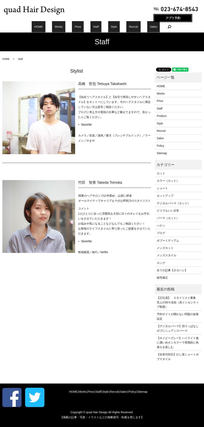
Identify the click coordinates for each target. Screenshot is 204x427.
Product (161, 115)
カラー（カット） (168, 180)
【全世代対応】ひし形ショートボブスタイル (178, 356)
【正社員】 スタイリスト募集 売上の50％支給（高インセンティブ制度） (178, 302)
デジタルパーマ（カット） (173, 203)
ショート (162, 188)
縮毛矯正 (162, 277)
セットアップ (165, 195)
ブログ (161, 233)
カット (161, 173)
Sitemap (162, 153)
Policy (160, 145)
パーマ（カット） (168, 218)
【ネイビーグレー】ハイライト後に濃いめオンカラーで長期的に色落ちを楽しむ (178, 342)
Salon (137, 26)
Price (83, 26)
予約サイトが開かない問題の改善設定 (178, 316)
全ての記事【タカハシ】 (172, 270)
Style (108, 26)
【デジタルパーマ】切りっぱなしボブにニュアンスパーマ (178, 328)
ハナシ (161, 225)
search (151, 27)
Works (69, 26)
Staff (96, 26)
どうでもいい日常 (168, 210)
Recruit (122, 26)
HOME (54, 26)
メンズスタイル (166, 255)
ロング (161, 262)
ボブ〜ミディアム (168, 240)
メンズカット (165, 247)
